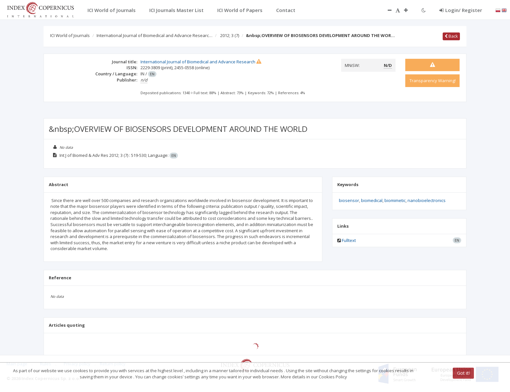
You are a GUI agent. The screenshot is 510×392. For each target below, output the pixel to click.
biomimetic (395, 200)
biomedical (371, 200)
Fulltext (349, 240)
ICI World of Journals (70, 35)
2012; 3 (229, 35)
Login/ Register (460, 10)
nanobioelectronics (427, 200)
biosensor (349, 200)
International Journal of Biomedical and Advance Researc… (154, 35)
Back (451, 36)
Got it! (463, 373)
